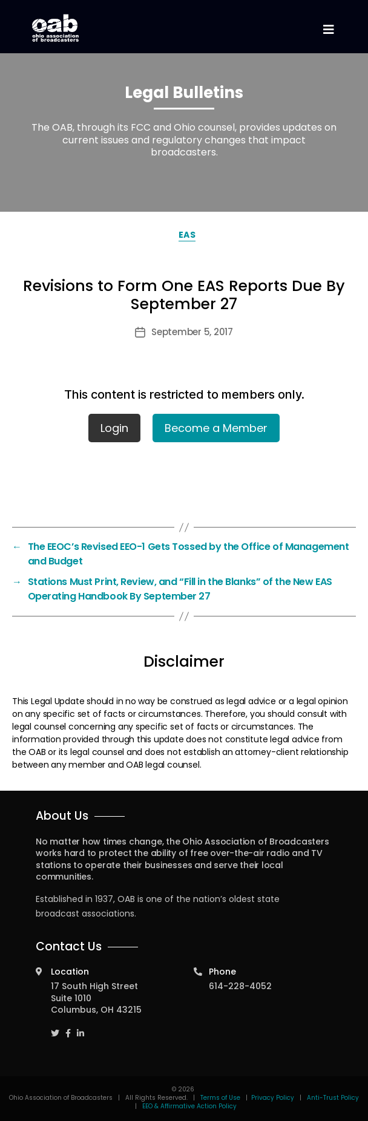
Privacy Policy (272, 1097)
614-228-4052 (240, 986)
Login (114, 428)
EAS (187, 235)
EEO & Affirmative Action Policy (189, 1106)
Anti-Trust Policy (333, 1097)
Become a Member (216, 428)
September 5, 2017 (192, 331)
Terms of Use (221, 1097)
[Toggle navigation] (328, 30)
